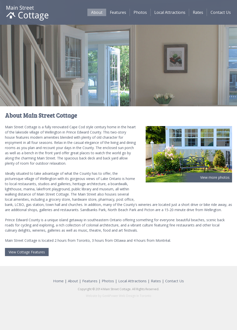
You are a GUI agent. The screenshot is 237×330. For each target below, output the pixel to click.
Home (58, 280)
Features (118, 12)
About (96, 12)
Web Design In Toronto (134, 296)
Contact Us (221, 12)
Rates (198, 12)
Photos (140, 12)
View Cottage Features (27, 252)
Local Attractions (169, 12)
